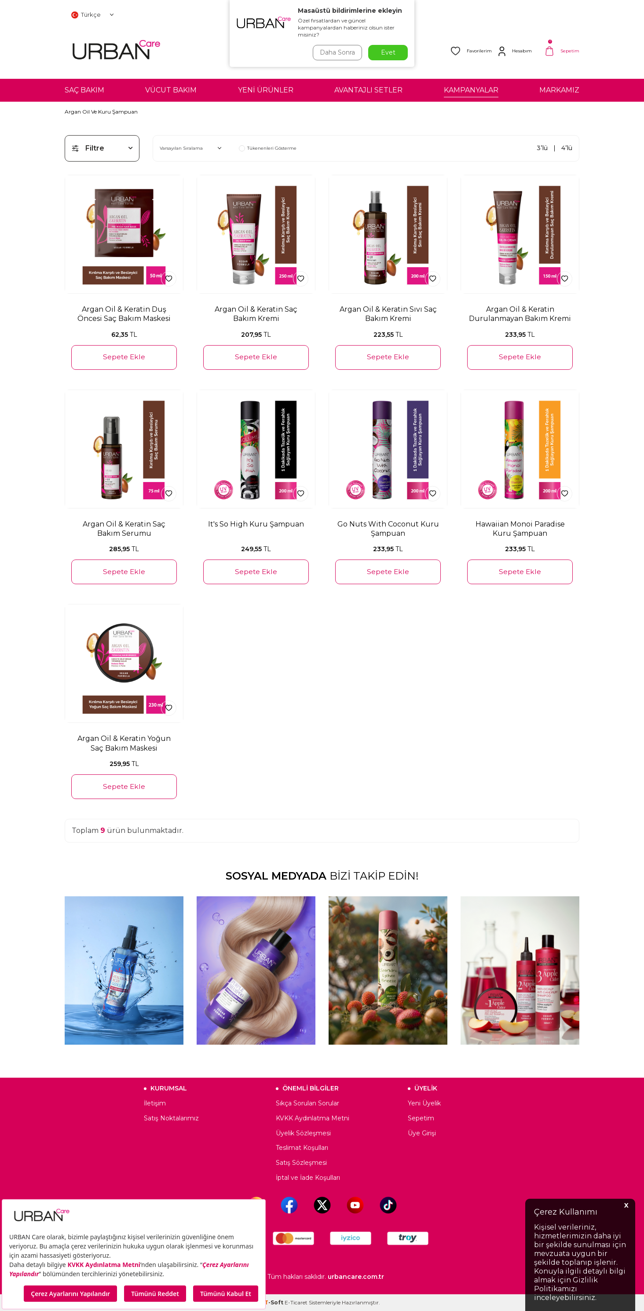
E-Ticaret (296, 1302)
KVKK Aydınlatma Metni (312, 1118)
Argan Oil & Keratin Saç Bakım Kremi (256, 314)
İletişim (155, 1103)
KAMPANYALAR (471, 90)
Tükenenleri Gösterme (267, 148)
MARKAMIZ (559, 90)
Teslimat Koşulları (302, 1148)
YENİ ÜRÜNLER (265, 90)
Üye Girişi (422, 1133)
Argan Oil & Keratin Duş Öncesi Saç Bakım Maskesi (124, 314)
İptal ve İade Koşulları (308, 1178)
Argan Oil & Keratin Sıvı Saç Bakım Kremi (388, 314)
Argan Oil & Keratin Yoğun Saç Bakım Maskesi (124, 743)
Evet (388, 52)
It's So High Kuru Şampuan (256, 524)
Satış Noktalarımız (171, 1118)
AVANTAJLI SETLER (368, 90)
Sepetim (421, 1118)
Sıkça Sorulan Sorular (307, 1103)
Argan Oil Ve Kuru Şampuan (101, 111)
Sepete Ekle (124, 357)
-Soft (274, 1302)
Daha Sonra (337, 52)
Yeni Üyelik (424, 1103)
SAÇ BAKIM (84, 90)
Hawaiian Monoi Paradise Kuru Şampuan (520, 529)
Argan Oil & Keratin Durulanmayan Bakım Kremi (520, 314)
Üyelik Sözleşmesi (303, 1133)
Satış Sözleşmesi (301, 1163)
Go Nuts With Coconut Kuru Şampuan (388, 529)
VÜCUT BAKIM (171, 90)
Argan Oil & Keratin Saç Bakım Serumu (124, 529)
